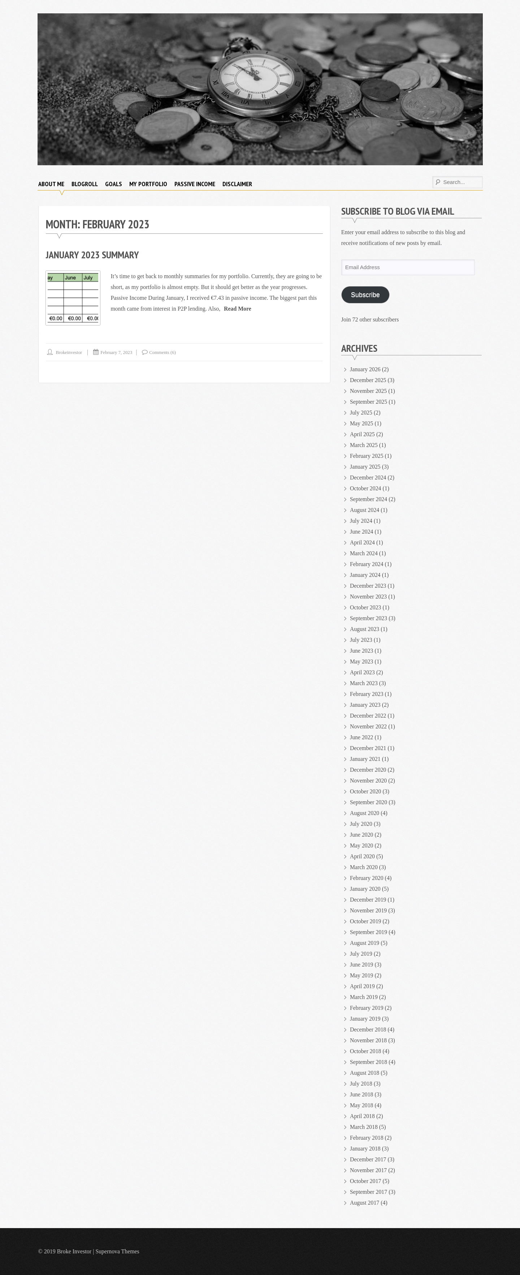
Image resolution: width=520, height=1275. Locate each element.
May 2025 (361, 423)
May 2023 (361, 661)
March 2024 (364, 553)
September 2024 (368, 499)
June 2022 (361, 737)
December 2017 (368, 1159)
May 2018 (361, 1105)
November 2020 (368, 780)
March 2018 (364, 1127)
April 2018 (362, 1116)
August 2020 (365, 813)
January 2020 (365, 889)
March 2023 (364, 683)
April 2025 (362, 434)
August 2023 (365, 629)
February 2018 (367, 1138)
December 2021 (368, 748)
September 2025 (368, 402)
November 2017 (368, 1170)
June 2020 (361, 835)
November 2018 (368, 1040)
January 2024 (365, 575)
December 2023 (368, 586)
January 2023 (365, 705)
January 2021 (365, 759)
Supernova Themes (117, 1251)
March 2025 (364, 445)
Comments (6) (163, 352)
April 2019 (362, 986)
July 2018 (361, 1084)
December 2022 (368, 716)
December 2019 (368, 900)
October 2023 (366, 607)
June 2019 (361, 964)
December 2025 (368, 380)
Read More (238, 309)
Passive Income (194, 184)
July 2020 (361, 824)
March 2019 (364, 997)
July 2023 (361, 640)
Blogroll (85, 184)
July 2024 (361, 521)
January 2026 (365, 369)
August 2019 (365, 943)
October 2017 (366, 1181)
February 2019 (367, 1008)
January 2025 (365, 467)
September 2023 (368, 618)
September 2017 (368, 1192)
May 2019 (361, 975)
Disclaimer (237, 184)
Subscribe (365, 294)
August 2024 (365, 510)
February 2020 (367, 878)
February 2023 (367, 694)
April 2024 (362, 542)
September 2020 (368, 802)
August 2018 (365, 1073)
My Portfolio (148, 184)
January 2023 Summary (92, 254)
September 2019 (368, 932)
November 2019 (368, 910)
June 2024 (361, 532)
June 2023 (361, 651)
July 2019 (361, 954)
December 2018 (368, 1029)
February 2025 (367, 456)
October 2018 (366, 1051)
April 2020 (362, 856)
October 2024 (366, 488)
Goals (113, 184)
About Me (51, 184)
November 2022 (368, 726)
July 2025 (361, 412)
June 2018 (361, 1094)
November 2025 (368, 391)
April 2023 (362, 672)
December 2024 (368, 477)
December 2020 (368, 770)
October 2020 (366, 791)
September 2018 (368, 1062)
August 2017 (365, 1203)
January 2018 (365, 1148)
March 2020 (364, 867)
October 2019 (366, 921)
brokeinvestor (69, 352)
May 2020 (361, 845)
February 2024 (367, 564)
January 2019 (365, 1019)
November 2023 (368, 596)
